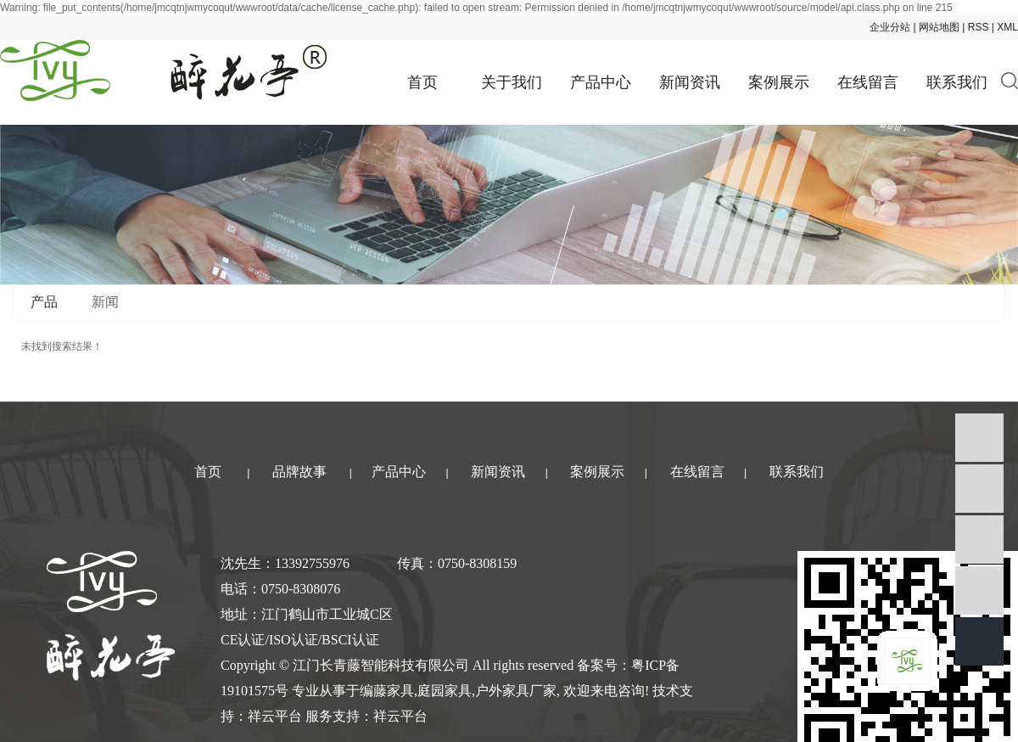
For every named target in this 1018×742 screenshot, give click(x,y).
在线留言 (867, 82)
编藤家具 (387, 690)
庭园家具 (444, 690)
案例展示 (778, 82)
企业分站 (890, 27)
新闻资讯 (689, 82)
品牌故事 (299, 471)
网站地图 (939, 27)
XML (1007, 27)
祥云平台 (275, 716)
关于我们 (511, 82)
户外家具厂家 (516, 690)
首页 (422, 82)
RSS (978, 27)
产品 (44, 302)
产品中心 (600, 82)
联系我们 (956, 82)
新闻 (105, 302)
